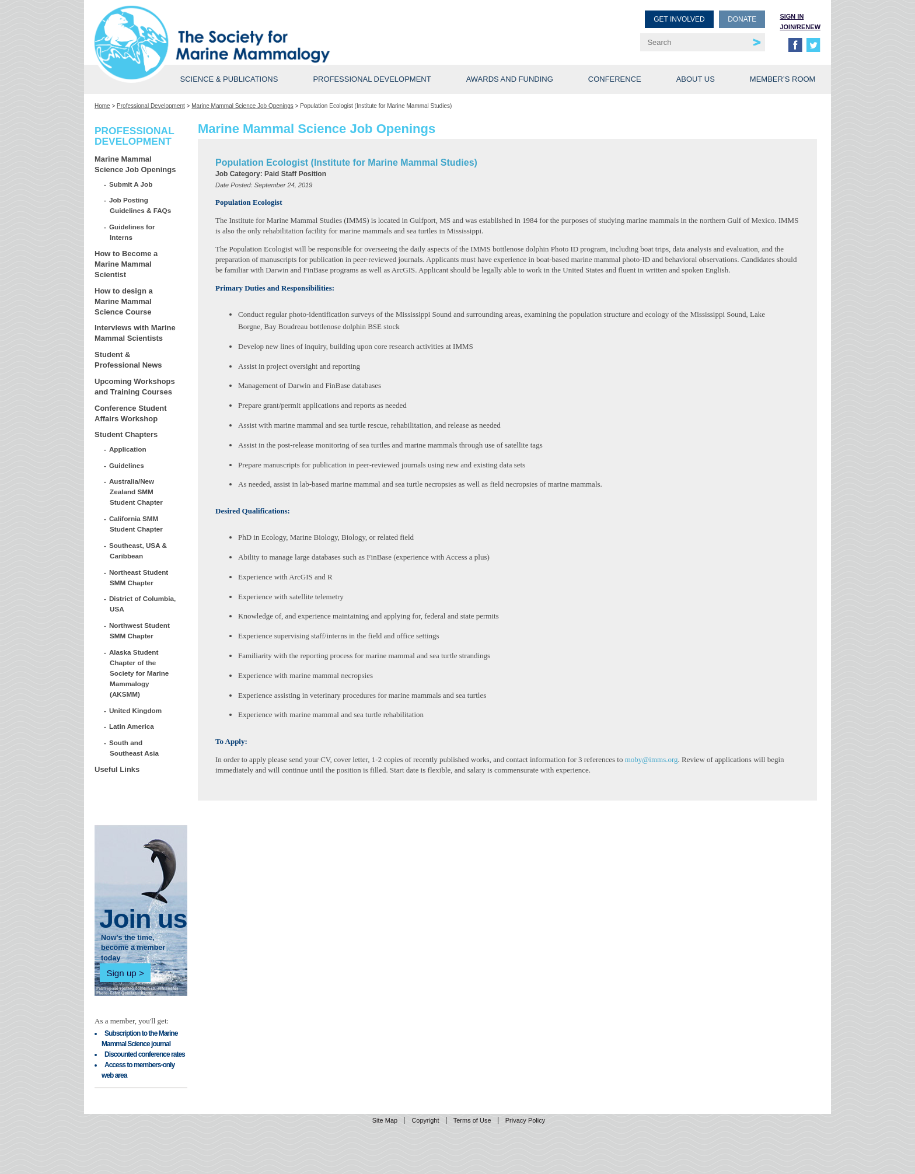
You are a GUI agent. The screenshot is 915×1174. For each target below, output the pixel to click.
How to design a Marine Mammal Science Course (124, 301)
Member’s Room (783, 79)
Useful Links (117, 769)
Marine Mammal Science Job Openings (242, 106)
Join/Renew (800, 26)
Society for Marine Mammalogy (278, 27)
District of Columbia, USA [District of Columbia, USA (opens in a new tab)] (143, 604)
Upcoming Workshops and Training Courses (135, 386)
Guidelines (127, 465)
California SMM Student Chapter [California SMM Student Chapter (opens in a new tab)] (136, 524)
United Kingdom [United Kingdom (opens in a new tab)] (136, 710)
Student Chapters (126, 434)
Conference (614, 79)
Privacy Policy (525, 1120)
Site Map (384, 1120)
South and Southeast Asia (134, 748)
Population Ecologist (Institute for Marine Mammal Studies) (346, 162)
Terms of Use (472, 1120)
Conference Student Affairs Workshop (131, 413)
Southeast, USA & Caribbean (138, 550)
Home (102, 106)
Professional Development (372, 79)
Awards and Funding (509, 79)
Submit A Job (131, 184)
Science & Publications (229, 79)
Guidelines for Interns (132, 232)
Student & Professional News (128, 359)
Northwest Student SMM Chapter (140, 630)
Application (128, 449)
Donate (742, 19)
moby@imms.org (651, 759)
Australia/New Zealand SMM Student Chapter (136, 491)
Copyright (425, 1120)
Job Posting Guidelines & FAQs (140, 205)
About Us (695, 79)
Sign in (792, 16)
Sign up (121, 973)
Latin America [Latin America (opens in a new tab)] (132, 726)
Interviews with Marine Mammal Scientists (135, 333)
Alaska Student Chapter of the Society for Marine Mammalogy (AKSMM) (139, 673)
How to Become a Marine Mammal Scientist (126, 264)
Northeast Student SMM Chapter (139, 577)
